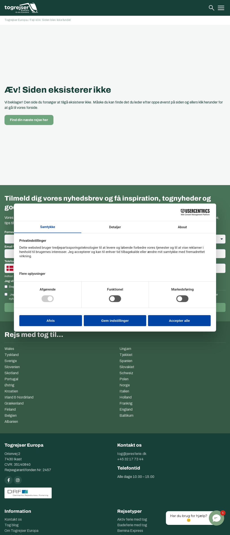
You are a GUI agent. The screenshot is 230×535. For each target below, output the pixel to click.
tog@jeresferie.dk (131, 454)
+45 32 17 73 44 (130, 459)
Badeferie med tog (132, 525)
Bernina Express (130, 531)
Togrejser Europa (16, 20)
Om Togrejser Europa (21, 531)
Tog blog (11, 525)
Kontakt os (13, 519)
